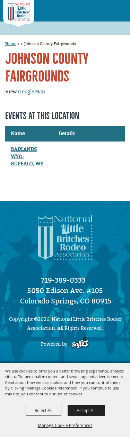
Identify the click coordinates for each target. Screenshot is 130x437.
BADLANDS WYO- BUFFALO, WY (27, 156)
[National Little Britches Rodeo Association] (18, 13)
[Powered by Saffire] (80, 344)
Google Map (31, 92)
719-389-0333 (63, 280)
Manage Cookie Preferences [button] (65, 425)
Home (10, 43)
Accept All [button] (86, 410)
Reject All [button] (43, 410)
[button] (105, 8)
